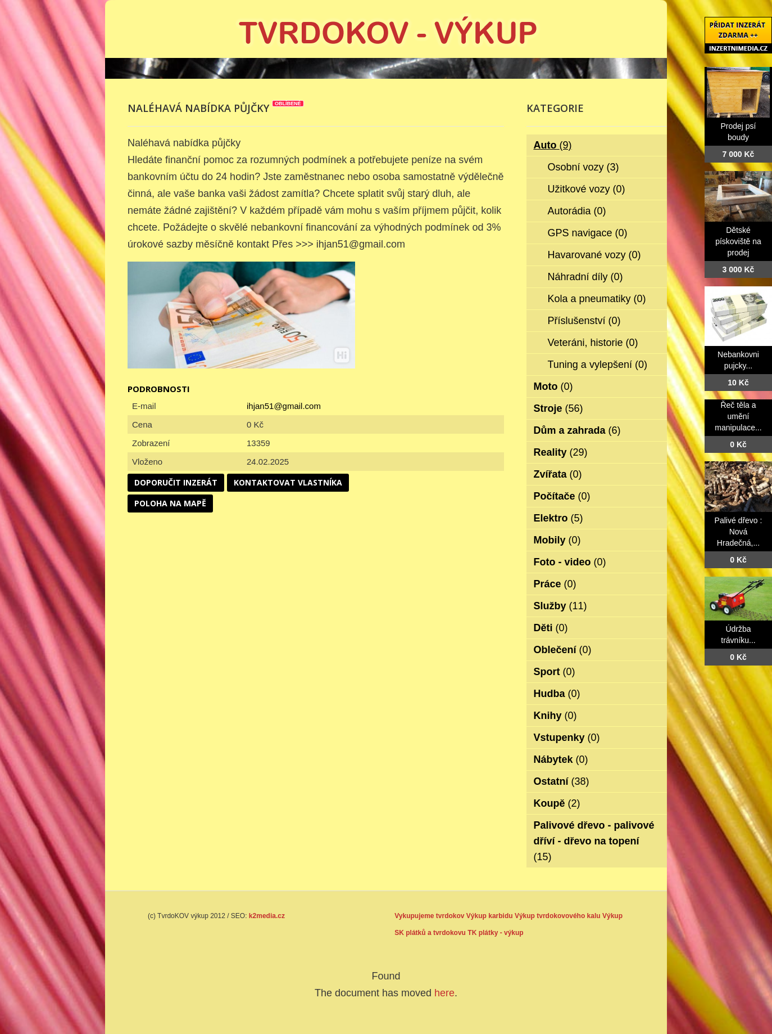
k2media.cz (267, 916)
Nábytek (561, 759)
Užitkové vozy (586, 189)
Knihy (555, 715)
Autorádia (577, 211)
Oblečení (563, 649)
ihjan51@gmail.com (284, 406)
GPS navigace (588, 233)
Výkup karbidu (489, 916)
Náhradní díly (585, 276)
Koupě (557, 803)
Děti (551, 627)
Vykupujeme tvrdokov (429, 916)
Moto (553, 386)
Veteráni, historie (593, 342)
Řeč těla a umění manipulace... (738, 416)
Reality (561, 452)
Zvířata (558, 474)
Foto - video (570, 562)
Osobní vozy (583, 167)
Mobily (557, 540)
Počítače (562, 496)
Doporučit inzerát (175, 482)
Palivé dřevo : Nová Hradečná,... (738, 531)
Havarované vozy (594, 254)
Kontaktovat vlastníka (288, 482)
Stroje (558, 408)
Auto (553, 145)
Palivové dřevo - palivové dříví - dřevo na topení (594, 841)
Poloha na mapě (170, 503)
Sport (554, 671)
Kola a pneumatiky (597, 298)
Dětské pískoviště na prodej (738, 241)
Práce (555, 584)
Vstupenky (567, 737)
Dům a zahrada (577, 430)
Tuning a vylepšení (597, 364)
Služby (560, 606)
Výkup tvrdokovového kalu (558, 916)
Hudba (557, 693)
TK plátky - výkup (495, 933)
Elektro (558, 518)
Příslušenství (584, 320)
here (444, 993)
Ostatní (561, 781)
